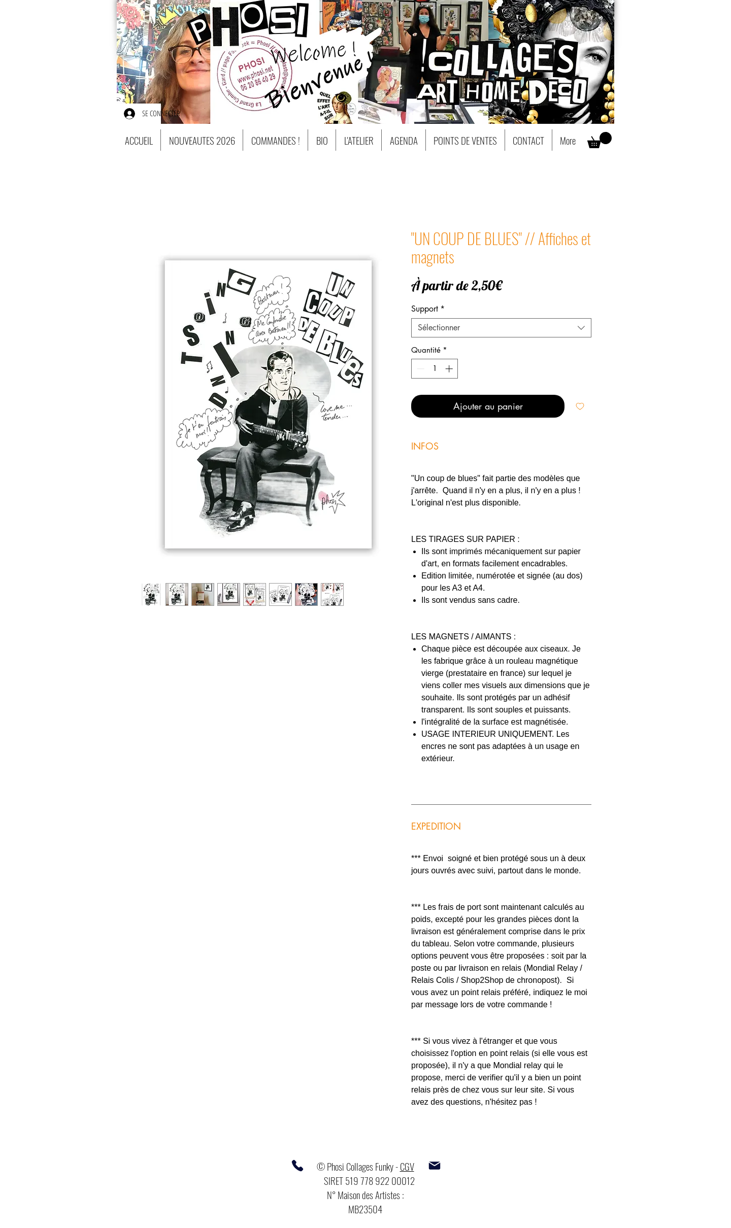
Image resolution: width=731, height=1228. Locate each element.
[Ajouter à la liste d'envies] (580, 406)
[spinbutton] (434, 368)
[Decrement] (419, 368)
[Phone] (297, 1165)
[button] (599, 140)
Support (428, 309)
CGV (407, 1166)
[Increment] (450, 368)
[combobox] (501, 327)
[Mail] (434, 1165)
